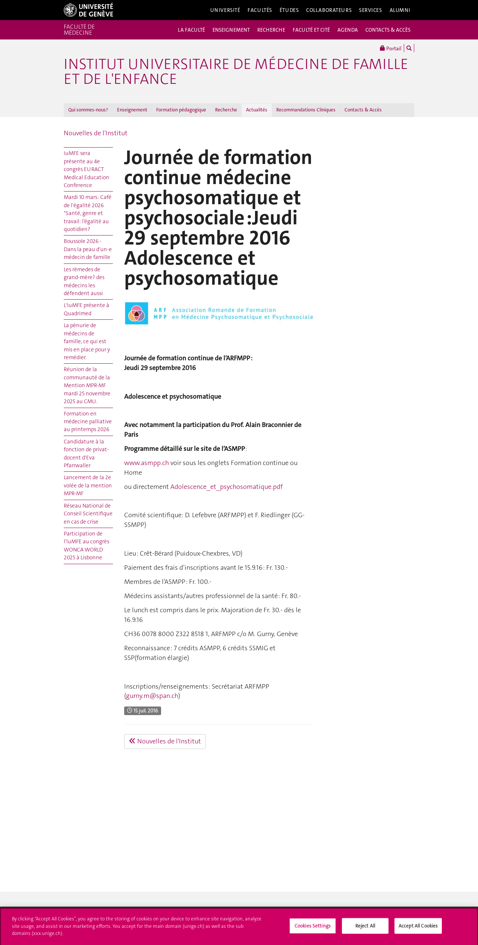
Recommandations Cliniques (306, 110)
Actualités (256, 110)
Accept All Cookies (418, 928)
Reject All (365, 928)
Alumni (400, 10)
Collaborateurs (329, 10)
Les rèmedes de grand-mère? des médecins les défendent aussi (84, 281)
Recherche (226, 110)
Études (289, 10)
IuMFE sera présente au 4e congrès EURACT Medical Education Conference (86, 169)
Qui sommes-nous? (88, 110)
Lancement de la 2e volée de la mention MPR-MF (88, 485)
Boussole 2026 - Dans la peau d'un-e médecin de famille (88, 249)
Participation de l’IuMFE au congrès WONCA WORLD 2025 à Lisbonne (86, 545)
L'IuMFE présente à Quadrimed (86, 309)
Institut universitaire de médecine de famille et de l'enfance (236, 71)
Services (370, 10)
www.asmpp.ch (146, 462)
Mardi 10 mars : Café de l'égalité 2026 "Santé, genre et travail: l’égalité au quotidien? (87, 213)
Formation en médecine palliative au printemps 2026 (88, 421)
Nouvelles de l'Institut (96, 133)
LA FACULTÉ (191, 29)
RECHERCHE (271, 29)
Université (225, 10)
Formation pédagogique (181, 110)
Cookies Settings (313, 928)
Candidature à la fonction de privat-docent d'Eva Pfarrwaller (86, 453)
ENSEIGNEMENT (231, 29)
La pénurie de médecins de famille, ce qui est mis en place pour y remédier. (87, 341)
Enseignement (132, 110)
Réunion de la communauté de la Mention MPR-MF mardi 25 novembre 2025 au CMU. (87, 385)
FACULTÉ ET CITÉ (311, 29)
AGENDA (347, 29)
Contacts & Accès (363, 110)
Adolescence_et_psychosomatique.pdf (226, 486)
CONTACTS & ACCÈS (388, 29)
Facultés (260, 10)
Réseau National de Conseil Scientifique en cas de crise (88, 513)
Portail (391, 48)
